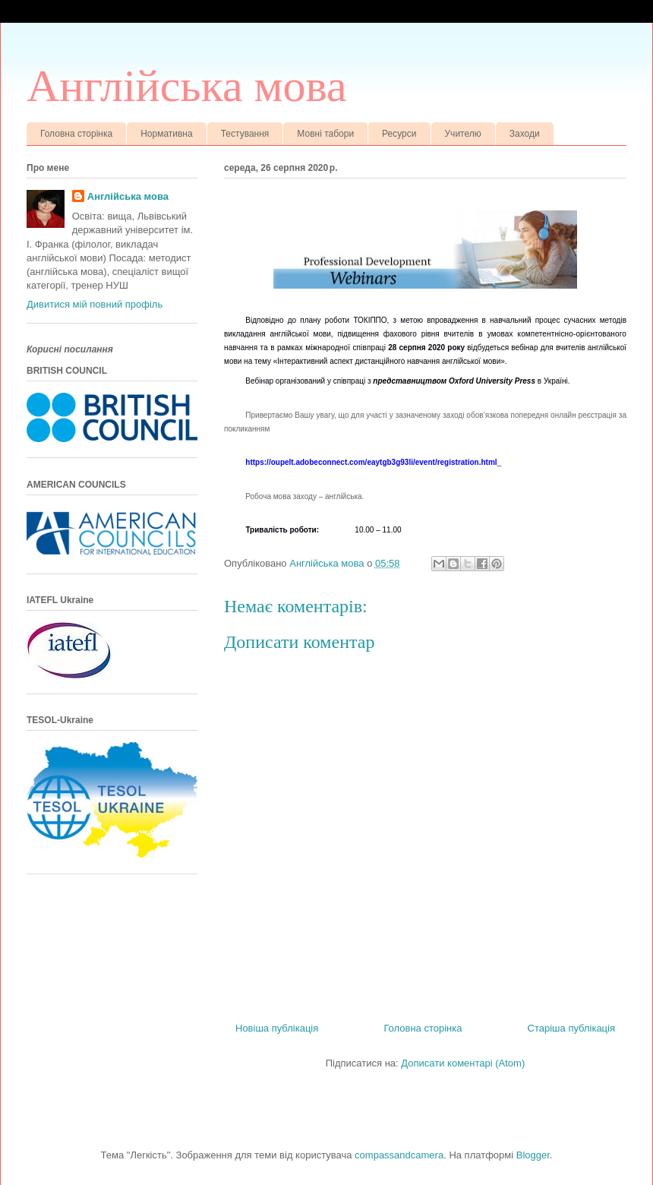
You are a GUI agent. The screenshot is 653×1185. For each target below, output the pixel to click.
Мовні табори (325, 133)
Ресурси (399, 133)
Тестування (245, 133)
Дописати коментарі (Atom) (463, 1063)
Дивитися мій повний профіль (94, 304)
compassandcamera (399, 1155)
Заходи (524, 133)
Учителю (463, 133)
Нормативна (166, 133)
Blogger (533, 1155)
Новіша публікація (276, 1028)
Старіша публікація (571, 1028)
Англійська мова (187, 86)
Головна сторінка (76, 133)
